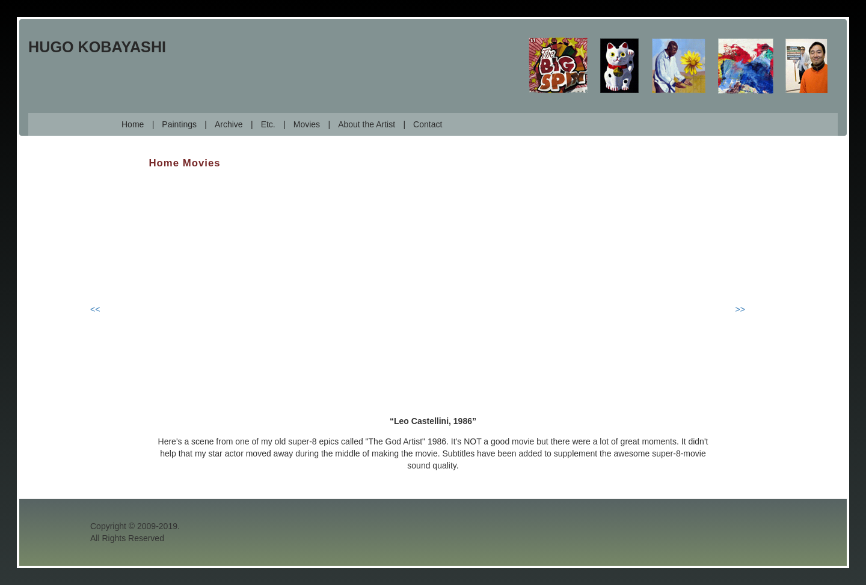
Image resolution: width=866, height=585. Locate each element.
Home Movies (185, 163)
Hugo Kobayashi (97, 46)
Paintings (179, 124)
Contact (427, 124)
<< (95, 309)
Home (132, 124)
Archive (229, 124)
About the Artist (366, 124)
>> (740, 309)
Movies (306, 124)
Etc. (268, 124)
